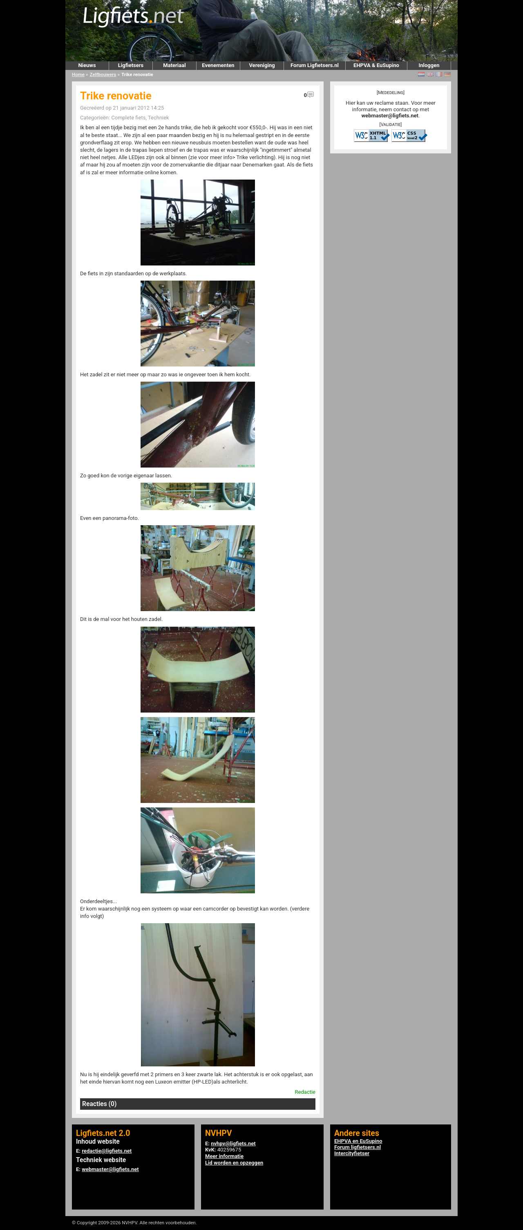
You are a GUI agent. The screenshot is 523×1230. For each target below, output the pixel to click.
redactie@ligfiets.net (107, 1151)
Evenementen (218, 65)
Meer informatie (224, 1156)
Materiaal (174, 65)
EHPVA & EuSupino (376, 65)
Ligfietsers (130, 65)
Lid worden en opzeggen (234, 1163)
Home (78, 74)
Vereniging (262, 65)
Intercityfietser (351, 1153)
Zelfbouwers (103, 74)
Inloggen (428, 65)
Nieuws (87, 65)
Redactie (305, 1092)
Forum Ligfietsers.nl (315, 65)
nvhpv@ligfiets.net (233, 1143)
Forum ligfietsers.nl (357, 1147)
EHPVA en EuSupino (358, 1141)
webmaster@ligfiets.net (390, 115)
